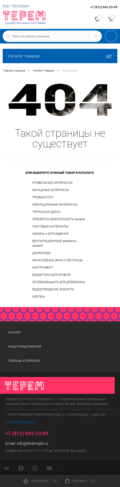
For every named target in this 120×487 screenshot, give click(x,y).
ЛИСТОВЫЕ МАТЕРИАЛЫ (50, 226)
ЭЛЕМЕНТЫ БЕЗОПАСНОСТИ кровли (58, 219)
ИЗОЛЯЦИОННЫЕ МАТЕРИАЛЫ (54, 204)
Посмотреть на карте (20, 421)
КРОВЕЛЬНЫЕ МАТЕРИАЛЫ (52, 182)
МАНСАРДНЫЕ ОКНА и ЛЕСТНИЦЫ (57, 260)
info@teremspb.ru (32, 443)
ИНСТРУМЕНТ (42, 267)
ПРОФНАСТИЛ (42, 197)
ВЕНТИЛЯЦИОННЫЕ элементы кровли (54, 243)
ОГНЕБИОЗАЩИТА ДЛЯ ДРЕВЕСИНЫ (58, 282)
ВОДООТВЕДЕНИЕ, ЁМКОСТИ (53, 289)
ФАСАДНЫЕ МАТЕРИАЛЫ (50, 190)
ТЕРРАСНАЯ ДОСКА (46, 212)
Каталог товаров (60, 56)
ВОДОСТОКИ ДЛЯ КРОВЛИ (51, 275)
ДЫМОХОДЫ (41, 253)
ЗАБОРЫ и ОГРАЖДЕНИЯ (50, 233)
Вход (6, 5)
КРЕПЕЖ (38, 296)
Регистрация (20, 5)
